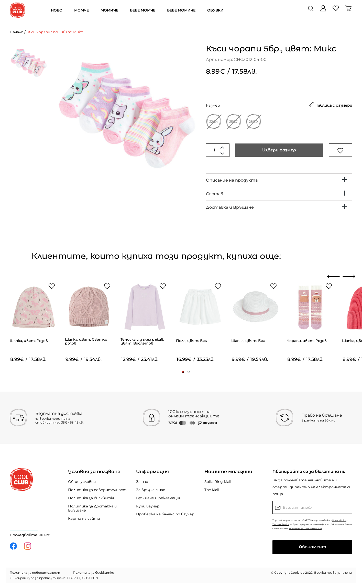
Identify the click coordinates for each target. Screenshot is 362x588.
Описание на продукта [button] (232, 180)
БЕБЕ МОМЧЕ (142, 10)
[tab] (279, 180)
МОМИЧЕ (109, 10)
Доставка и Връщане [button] (230, 207)
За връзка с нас (150, 489)
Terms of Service (280, 524)
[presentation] (333, 276)
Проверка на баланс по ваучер (165, 514)
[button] (183, 372)
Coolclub (297, 572)
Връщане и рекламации (158, 498)
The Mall (211, 489)
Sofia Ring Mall (217, 481)
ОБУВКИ (215, 10)
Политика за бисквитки (91, 498)
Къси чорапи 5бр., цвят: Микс (55, 32)
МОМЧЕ (81, 10)
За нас (142, 481)
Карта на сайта (84, 518)
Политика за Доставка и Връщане (92, 508)
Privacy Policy (339, 520)
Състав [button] (214, 193)
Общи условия (82, 481)
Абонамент (312, 547)
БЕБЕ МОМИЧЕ (181, 10)
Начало (16, 32)
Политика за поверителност (97, 489)
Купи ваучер (148, 506)
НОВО (56, 10)
